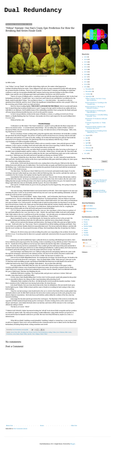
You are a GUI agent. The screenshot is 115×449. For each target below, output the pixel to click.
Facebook (86, 220)
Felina (54, 332)
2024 (85, 59)
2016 (85, 79)
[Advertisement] (42, 409)
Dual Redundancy (33, 10)
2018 (85, 74)
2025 (85, 57)
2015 (85, 82)
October (88, 94)
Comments (87, 246)
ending (50, 332)
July (87, 138)
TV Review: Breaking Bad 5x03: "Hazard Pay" (99, 191)
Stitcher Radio (88, 226)
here (43, 100)
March (88, 145)
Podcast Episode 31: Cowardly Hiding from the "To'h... (96, 115)
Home (42, 425)
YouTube (86, 235)
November (89, 91)
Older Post (74, 425)
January (88, 150)
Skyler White (23, 334)
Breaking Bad (24, 332)
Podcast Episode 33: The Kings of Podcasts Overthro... (95, 107)
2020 (85, 69)
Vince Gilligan (36, 334)
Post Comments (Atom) (20, 428)
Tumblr (86, 232)
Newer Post (9, 425)
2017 (85, 77)
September (89, 96)
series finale (16, 334)
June (87, 140)
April (87, 143)
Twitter (86, 230)
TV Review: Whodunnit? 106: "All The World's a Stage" (99, 181)
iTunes (86, 222)
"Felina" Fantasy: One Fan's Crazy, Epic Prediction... (95, 99)
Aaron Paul (14, 332)
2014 (85, 84)
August (88, 135)
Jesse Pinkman (60, 332)
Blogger (72, 444)
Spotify (86, 224)
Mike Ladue (68, 332)
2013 (85, 87)
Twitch (86, 228)
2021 (85, 67)
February (88, 148)
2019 (85, 72)
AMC (18, 332)
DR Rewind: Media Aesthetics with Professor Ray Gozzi (95, 127)
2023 (85, 62)
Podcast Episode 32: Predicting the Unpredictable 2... (95, 111)
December (89, 89)
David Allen (89, 206)
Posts (85, 243)
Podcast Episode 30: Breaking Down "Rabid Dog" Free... (96, 131)
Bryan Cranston (33, 332)
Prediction (9, 334)
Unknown (89, 211)
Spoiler (30, 334)
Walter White (43, 334)
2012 (85, 153)
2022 (85, 64)
